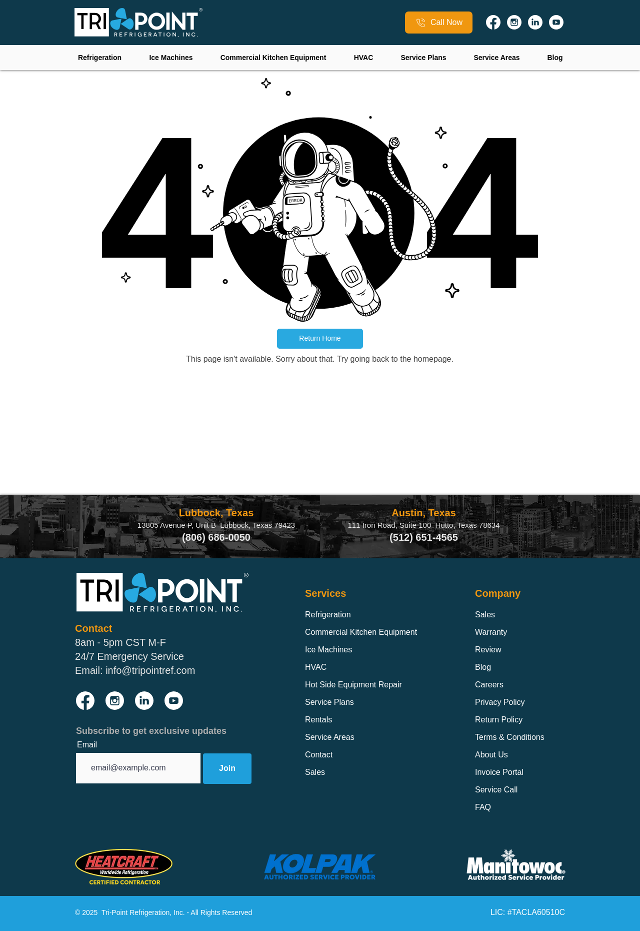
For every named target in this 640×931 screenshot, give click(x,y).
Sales (315, 772)
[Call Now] (438, 23)
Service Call (496, 789)
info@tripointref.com (150, 670)
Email (87, 745)
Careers (489, 684)
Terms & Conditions (509, 737)
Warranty (491, 632)
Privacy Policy (500, 702)
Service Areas (329, 737)
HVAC (315, 667)
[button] (320, 339)
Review (488, 649)
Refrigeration (328, 614)
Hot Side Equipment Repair (353, 684)
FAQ (483, 807)
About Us (491, 754)
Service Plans (329, 702)
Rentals (318, 719)
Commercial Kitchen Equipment (361, 632)
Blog (483, 667)
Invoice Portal (499, 772)
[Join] (227, 768)
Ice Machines (328, 649)
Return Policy (498, 719)
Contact (318, 754)
